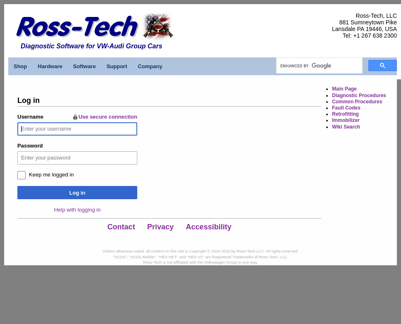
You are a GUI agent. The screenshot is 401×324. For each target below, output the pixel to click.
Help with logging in (77, 210)
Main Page (344, 89)
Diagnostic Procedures (359, 95)
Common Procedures (357, 102)
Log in (77, 193)
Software (84, 66)
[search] (318, 65)
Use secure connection (104, 117)
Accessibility (209, 227)
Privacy (160, 227)
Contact (121, 227)
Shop (20, 66)
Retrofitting (345, 114)
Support (117, 66)
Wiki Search (346, 127)
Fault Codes (346, 108)
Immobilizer (346, 120)
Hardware (50, 66)
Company (150, 66)
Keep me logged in (51, 175)
